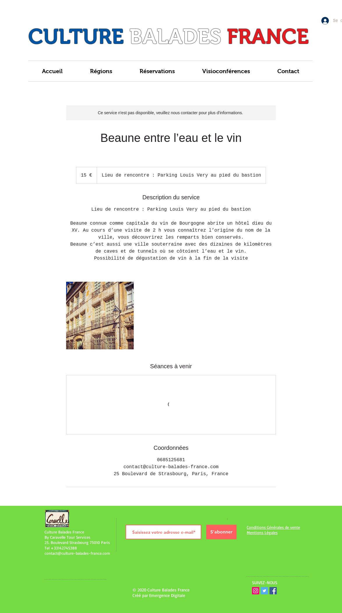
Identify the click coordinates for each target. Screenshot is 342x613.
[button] (101, 71)
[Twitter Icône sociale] (264, 590)
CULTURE (76, 36)
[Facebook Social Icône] (273, 590)
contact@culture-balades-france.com (77, 553)
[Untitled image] (100, 315)
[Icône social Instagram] (255, 590)
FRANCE (268, 36)
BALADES (175, 36)
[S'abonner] (221, 532)
